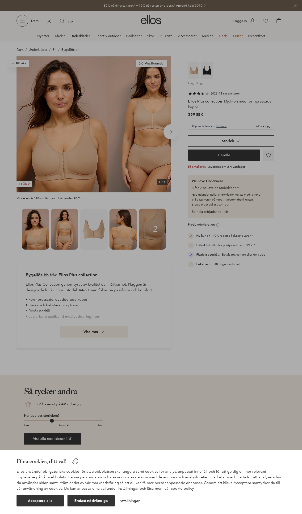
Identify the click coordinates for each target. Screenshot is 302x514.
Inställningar (129, 501)
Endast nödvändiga (91, 500)
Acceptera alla (40, 500)
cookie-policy (182, 488)
